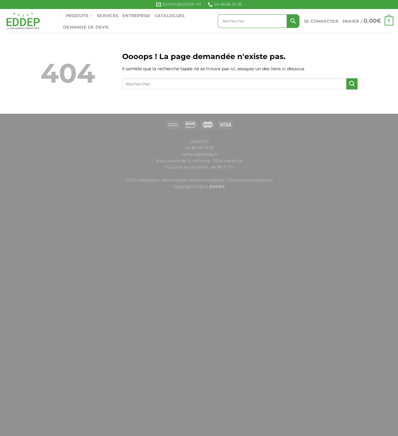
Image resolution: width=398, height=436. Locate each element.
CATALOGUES (170, 15)
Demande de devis (86, 27)
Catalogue (147, 179)
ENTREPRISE (136, 15)
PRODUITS (79, 15)
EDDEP (217, 186)
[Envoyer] (352, 83)
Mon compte (174, 179)
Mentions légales (207, 179)
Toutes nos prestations (250, 179)
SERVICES (107, 15)
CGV (129, 179)
